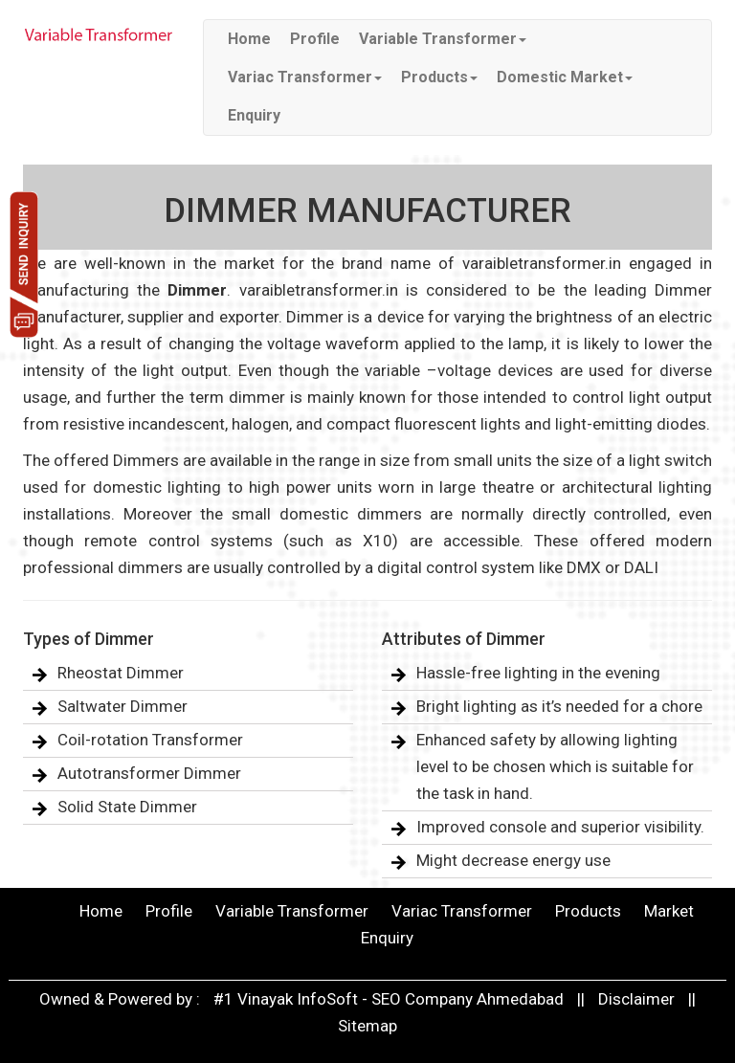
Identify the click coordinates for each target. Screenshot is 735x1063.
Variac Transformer (461, 910)
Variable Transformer (291, 910)
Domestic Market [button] (565, 77)
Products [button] (439, 77)
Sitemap (367, 1025)
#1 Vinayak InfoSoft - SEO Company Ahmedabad (390, 998)
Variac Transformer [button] (305, 77)
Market (669, 910)
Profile (315, 39)
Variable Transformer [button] (442, 39)
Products (588, 910)
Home (249, 39)
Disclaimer (636, 998)
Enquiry (254, 115)
